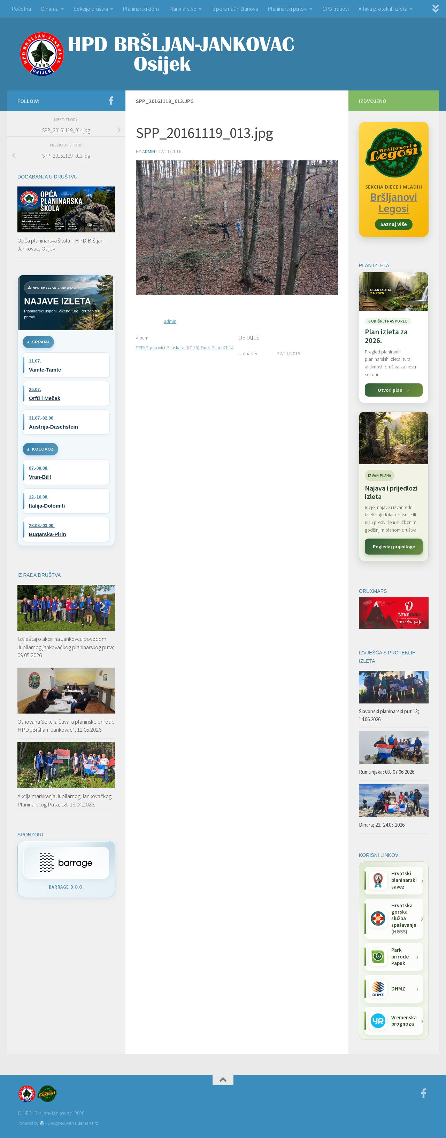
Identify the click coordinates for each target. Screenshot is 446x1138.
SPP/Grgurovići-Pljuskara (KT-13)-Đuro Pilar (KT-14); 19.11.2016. (198, 347)
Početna (21, 8)
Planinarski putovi (287, 8)
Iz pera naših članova (235, 8)
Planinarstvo (183, 8)
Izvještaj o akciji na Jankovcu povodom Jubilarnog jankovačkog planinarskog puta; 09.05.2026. (65, 647)
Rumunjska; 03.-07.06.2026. (387, 772)
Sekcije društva (91, 8)
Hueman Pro (86, 1123)
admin (148, 151)
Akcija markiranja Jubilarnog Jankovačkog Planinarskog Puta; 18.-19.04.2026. (64, 800)
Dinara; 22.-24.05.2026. (382, 824)
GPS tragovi (335, 8)
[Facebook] (111, 100)
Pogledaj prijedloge (394, 546)
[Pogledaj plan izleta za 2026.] (394, 337)
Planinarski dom (141, 8)
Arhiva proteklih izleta (383, 8)
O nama (50, 8)
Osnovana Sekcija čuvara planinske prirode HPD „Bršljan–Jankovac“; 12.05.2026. (66, 726)
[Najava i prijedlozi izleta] (393, 438)
